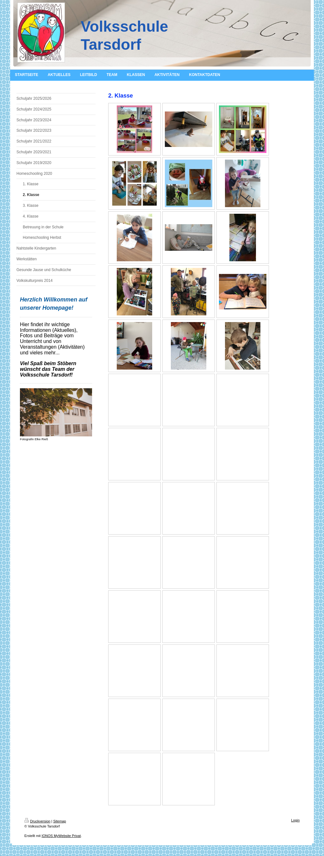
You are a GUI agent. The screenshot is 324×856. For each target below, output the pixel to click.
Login (295, 820)
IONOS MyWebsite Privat (61, 836)
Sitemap (59, 821)
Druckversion (37, 821)
